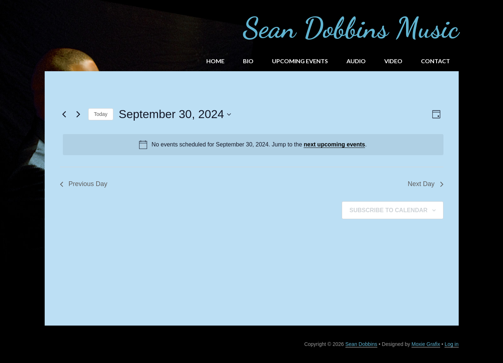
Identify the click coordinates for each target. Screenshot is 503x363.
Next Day (425, 183)
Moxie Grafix (425, 344)
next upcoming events (334, 144)
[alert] (253, 144)
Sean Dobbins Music (351, 27)
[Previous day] (64, 114)
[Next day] (78, 114)
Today (101, 114)
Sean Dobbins (361, 344)
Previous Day (84, 183)
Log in (451, 344)
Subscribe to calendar (388, 210)
